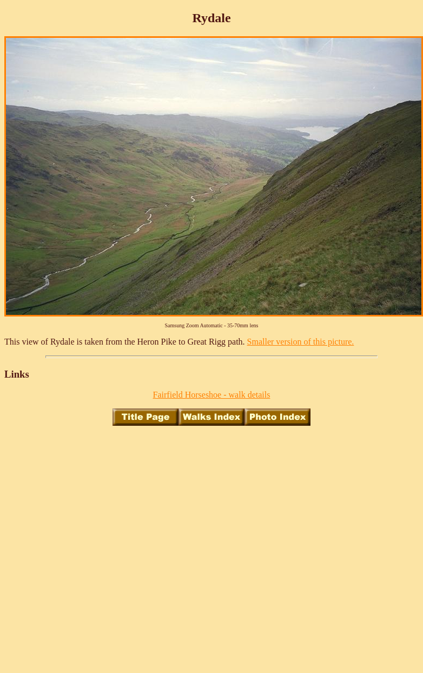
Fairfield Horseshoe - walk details (211, 394)
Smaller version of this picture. (300, 341)
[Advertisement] (101, 535)
